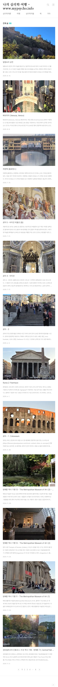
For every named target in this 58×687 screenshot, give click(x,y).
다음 (39, 669)
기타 (48, 14)
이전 (18, 669)
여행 (18, 14)
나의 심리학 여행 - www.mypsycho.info (18, 5)
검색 (48, 5)
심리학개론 (7, 14)
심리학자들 (30, 14)
